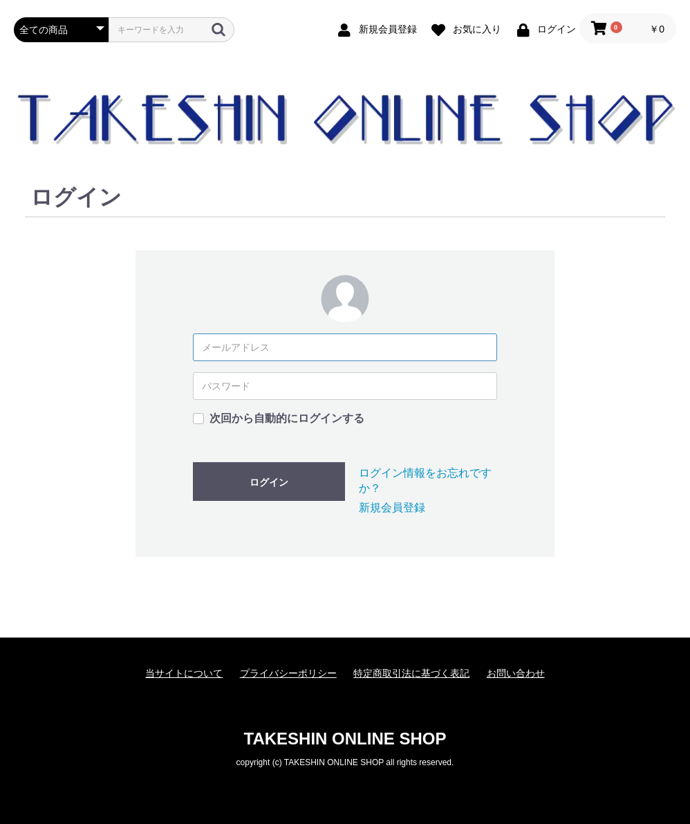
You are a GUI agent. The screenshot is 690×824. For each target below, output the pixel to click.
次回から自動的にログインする (286, 418)
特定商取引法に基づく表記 (411, 673)
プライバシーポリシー (288, 673)
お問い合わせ (516, 673)
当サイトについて (184, 673)
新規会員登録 (392, 507)
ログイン (269, 482)
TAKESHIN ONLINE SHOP (345, 738)
